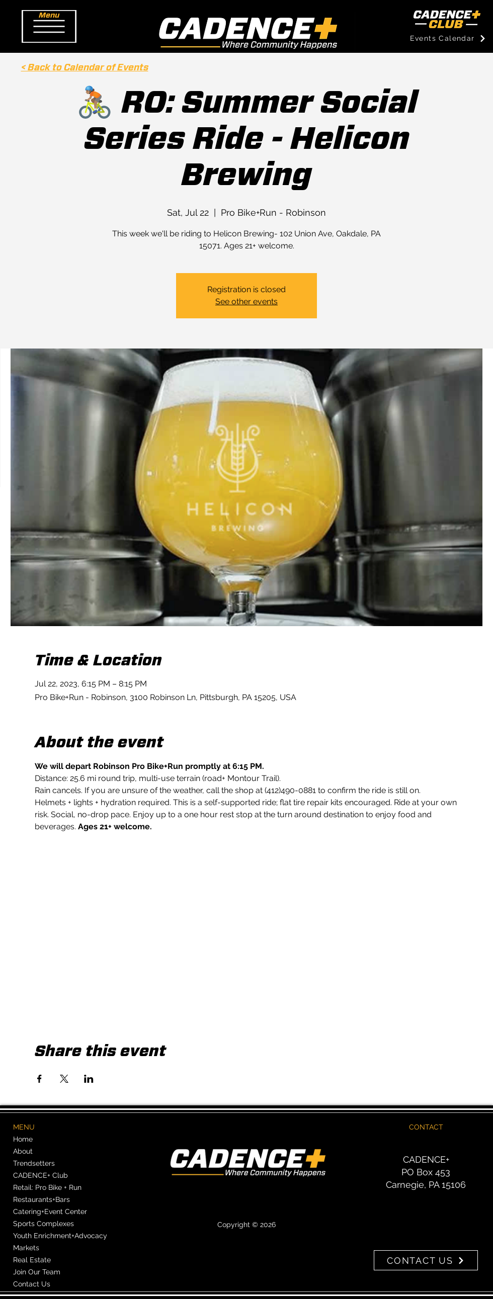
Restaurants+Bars (41, 1199)
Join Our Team (36, 1272)
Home (23, 1139)
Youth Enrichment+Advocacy (60, 1236)
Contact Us (31, 1284)
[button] (49, 26)
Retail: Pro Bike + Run (47, 1187)
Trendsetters (34, 1163)
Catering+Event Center (50, 1211)
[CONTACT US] (426, 1260)
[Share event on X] (64, 1079)
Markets (26, 1248)
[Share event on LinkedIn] (89, 1079)
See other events (246, 301)
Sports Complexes (43, 1224)
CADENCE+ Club (40, 1175)
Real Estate (32, 1260)
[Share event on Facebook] (39, 1079)
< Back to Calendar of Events (84, 67)
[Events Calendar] (447, 38)
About (23, 1151)
